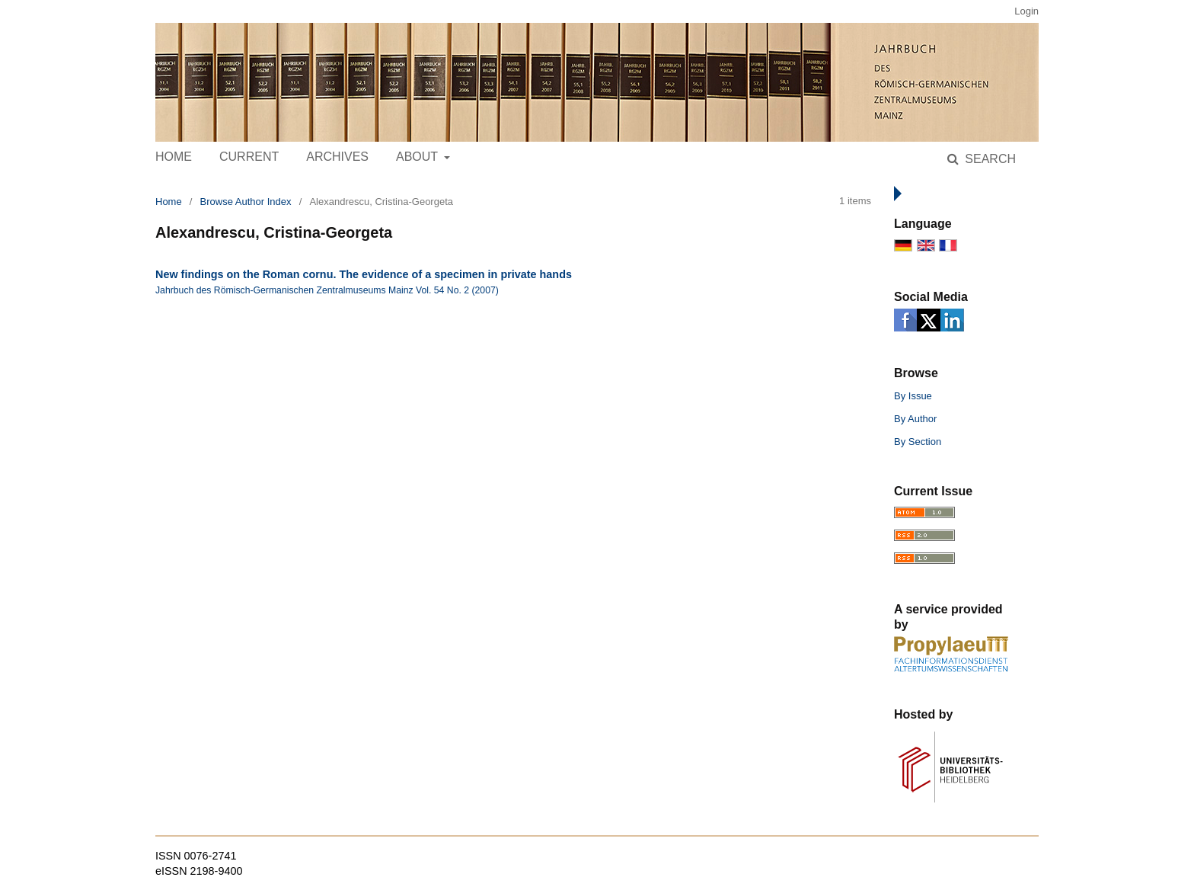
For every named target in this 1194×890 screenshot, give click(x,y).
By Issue (913, 396)
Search (989, 158)
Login (1026, 11)
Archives (337, 156)
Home (173, 156)
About (418, 156)
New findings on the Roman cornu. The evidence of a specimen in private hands (363, 274)
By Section (917, 441)
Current (249, 156)
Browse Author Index (246, 201)
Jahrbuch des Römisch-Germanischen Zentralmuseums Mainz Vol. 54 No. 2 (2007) (327, 290)
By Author (915, 418)
